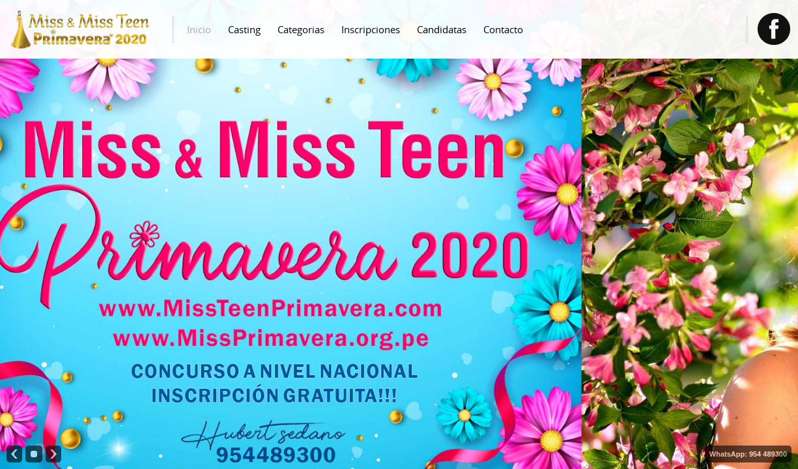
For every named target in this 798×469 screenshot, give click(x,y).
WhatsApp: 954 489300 (748, 454)
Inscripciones (370, 29)
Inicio (199, 29)
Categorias (301, 29)
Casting (244, 29)
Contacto (503, 29)
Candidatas (441, 29)
